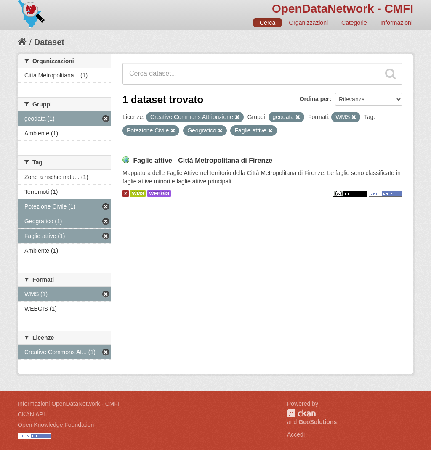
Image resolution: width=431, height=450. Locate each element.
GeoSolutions (317, 421)
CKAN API (31, 414)
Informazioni (396, 22)
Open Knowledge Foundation (56, 424)
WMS (138, 193)
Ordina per (315, 98)
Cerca (267, 22)
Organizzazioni (308, 22)
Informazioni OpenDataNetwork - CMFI (69, 403)
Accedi (296, 434)
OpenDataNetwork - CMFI (342, 8)
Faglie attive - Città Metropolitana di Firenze (202, 160)
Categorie (354, 22)
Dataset (49, 42)
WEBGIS (159, 193)
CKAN (301, 413)
